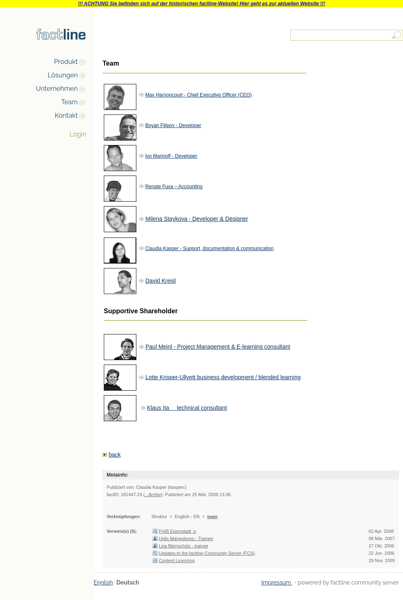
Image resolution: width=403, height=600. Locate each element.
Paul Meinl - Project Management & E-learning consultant (217, 346)
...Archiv (153, 494)
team (212, 516)
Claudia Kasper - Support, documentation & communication (209, 248)
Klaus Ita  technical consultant (187, 407)
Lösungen (63, 75)
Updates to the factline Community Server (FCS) (207, 553)
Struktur (159, 516)
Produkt (66, 62)
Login (78, 134)
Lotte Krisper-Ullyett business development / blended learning (222, 377)
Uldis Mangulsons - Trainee (186, 538)
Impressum (276, 582)
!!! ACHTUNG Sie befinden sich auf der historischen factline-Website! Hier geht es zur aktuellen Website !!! (201, 4)
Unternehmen (57, 88)
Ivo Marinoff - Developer (171, 156)
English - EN (187, 516)
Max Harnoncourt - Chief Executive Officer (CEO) (198, 95)
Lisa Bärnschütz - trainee (183, 545)
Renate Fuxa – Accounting (174, 186)
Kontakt (66, 115)
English (103, 582)
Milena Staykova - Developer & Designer (196, 218)
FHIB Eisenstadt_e (177, 531)
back (115, 454)
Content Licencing (177, 560)
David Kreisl (160, 280)
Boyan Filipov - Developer (173, 125)
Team (69, 102)
